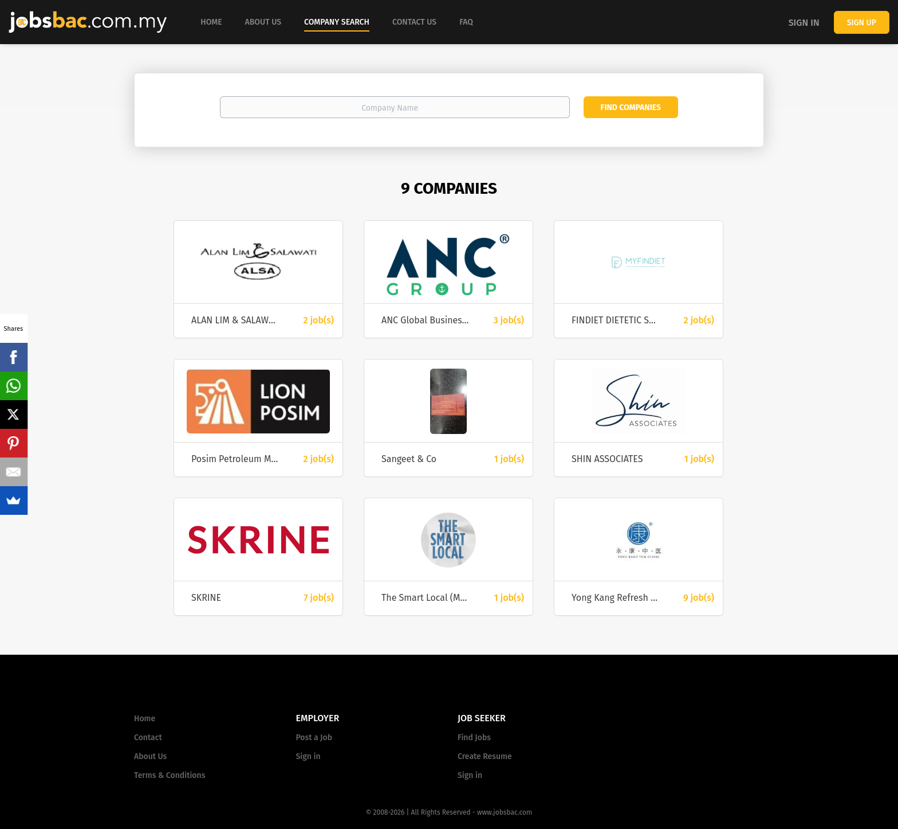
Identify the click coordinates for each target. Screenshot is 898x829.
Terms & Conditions (169, 775)
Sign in (804, 22)
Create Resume (485, 756)
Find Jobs (474, 737)
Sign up (861, 23)
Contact (148, 737)
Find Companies (631, 107)
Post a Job (314, 737)
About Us (150, 756)
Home (144, 719)
